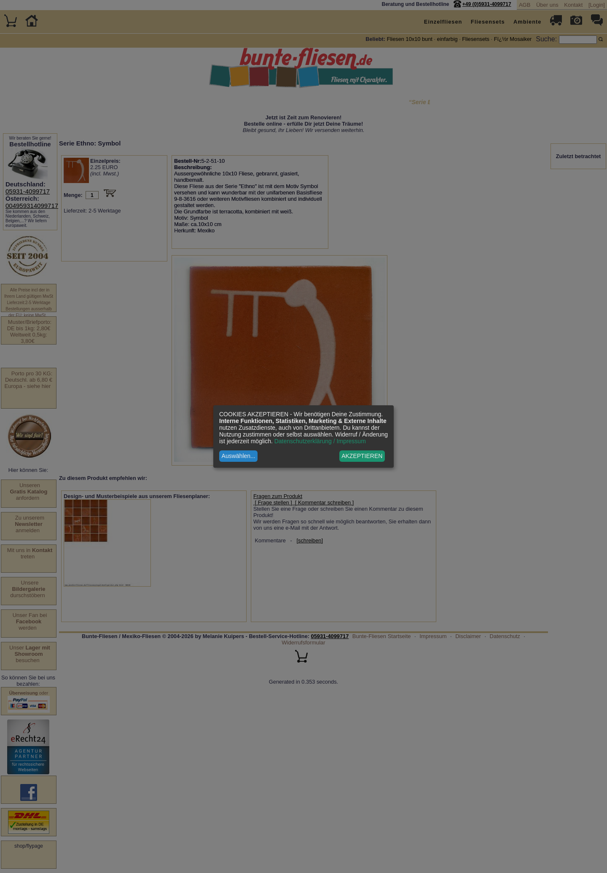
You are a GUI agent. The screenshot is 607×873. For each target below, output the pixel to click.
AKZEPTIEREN (361, 456)
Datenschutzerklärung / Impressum (320, 441)
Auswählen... (238, 456)
